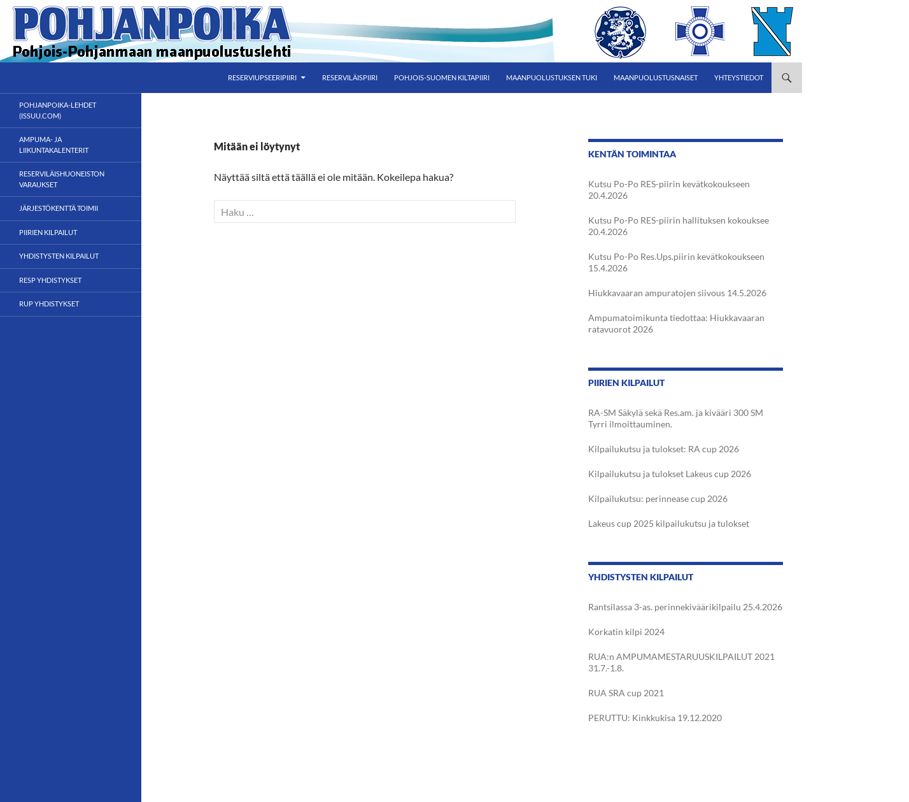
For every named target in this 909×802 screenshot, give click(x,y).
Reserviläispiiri (349, 77)
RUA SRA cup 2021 (626, 692)
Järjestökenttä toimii (58, 208)
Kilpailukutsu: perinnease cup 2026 (658, 498)
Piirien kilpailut (48, 232)
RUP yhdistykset (49, 303)
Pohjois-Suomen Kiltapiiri (442, 77)
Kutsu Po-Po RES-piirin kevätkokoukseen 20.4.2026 (669, 189)
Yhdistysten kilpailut (59, 256)
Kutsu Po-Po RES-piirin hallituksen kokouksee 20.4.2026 (678, 226)
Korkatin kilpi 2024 (626, 631)
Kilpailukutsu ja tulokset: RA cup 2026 (663, 448)
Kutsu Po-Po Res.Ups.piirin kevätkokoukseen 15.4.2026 (676, 262)
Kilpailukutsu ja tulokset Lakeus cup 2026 (669, 473)
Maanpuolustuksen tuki (551, 77)
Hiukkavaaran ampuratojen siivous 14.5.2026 (677, 292)
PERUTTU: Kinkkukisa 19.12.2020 (655, 717)
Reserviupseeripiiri (262, 77)
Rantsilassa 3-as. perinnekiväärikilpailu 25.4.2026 (685, 606)
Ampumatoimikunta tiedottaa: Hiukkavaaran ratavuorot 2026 (676, 323)
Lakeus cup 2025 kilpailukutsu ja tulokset (668, 523)
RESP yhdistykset (50, 280)
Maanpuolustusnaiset (656, 77)
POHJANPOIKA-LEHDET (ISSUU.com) (57, 110)
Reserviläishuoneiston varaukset (61, 179)
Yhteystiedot (738, 77)
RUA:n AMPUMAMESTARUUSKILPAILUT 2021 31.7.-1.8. (681, 662)
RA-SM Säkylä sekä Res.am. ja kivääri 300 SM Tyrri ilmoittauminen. (675, 418)
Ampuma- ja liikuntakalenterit (53, 144)
